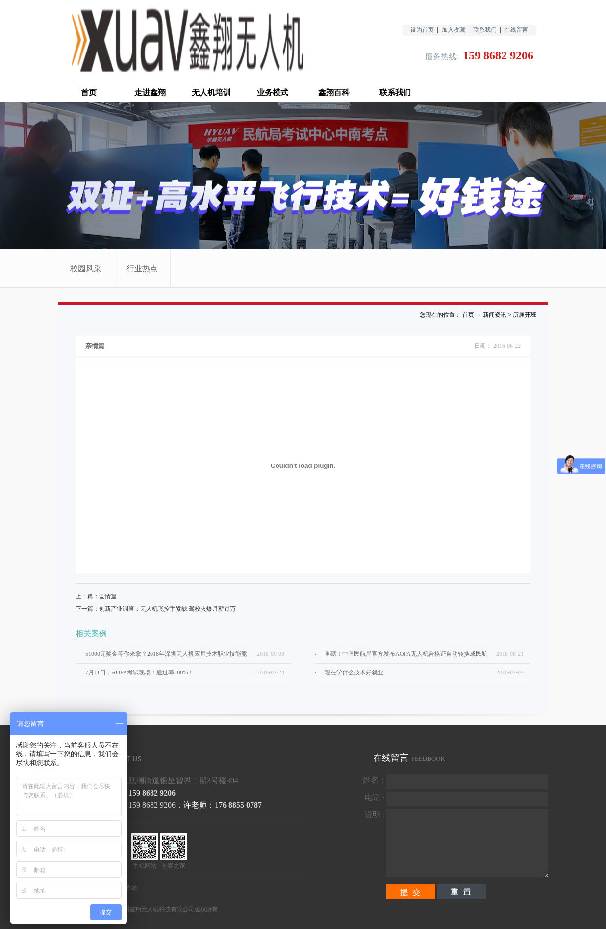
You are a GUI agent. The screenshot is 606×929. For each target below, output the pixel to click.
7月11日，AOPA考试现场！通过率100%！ (139, 672)
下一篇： (156, 608)
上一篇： (96, 596)
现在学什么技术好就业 (354, 672)
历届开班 (524, 314)
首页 (89, 92)
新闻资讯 (494, 314)
